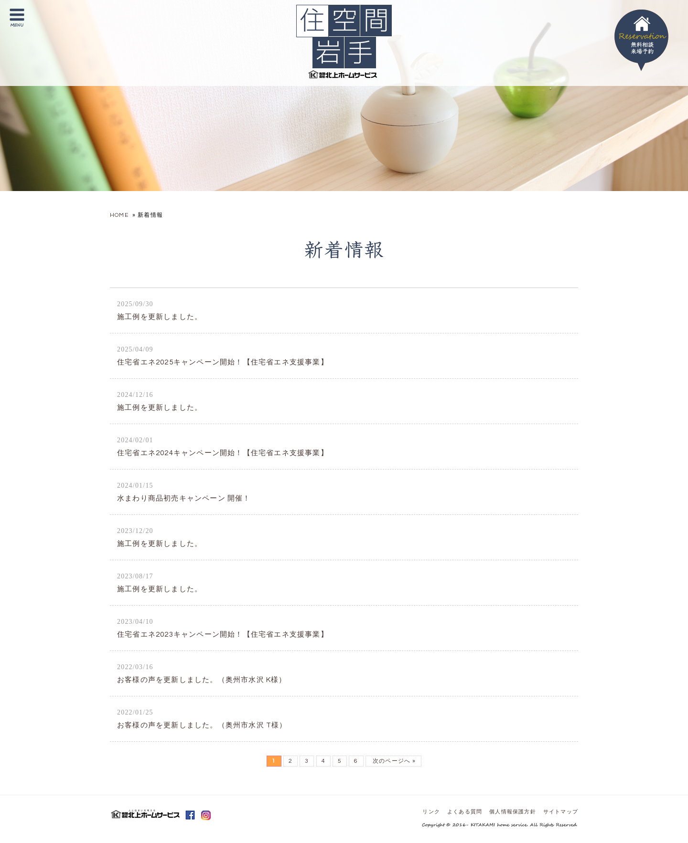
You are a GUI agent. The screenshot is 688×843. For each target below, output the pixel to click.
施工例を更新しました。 (159, 310)
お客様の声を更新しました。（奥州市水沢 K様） (202, 673)
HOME (119, 215)
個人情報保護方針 (512, 811)
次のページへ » (393, 761)
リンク (431, 811)
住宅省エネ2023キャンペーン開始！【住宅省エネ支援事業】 (222, 628)
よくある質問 (464, 811)
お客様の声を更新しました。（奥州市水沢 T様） (202, 719)
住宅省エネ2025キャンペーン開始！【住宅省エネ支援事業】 (222, 356)
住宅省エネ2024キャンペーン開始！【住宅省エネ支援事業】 (222, 447)
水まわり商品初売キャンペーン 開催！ (184, 492)
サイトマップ (560, 811)
